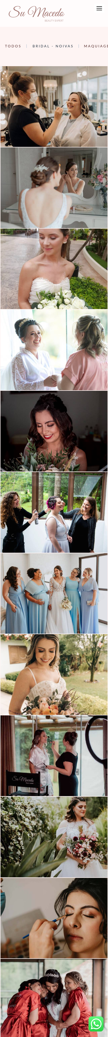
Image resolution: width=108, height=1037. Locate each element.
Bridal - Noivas (53, 46)
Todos (13, 46)
